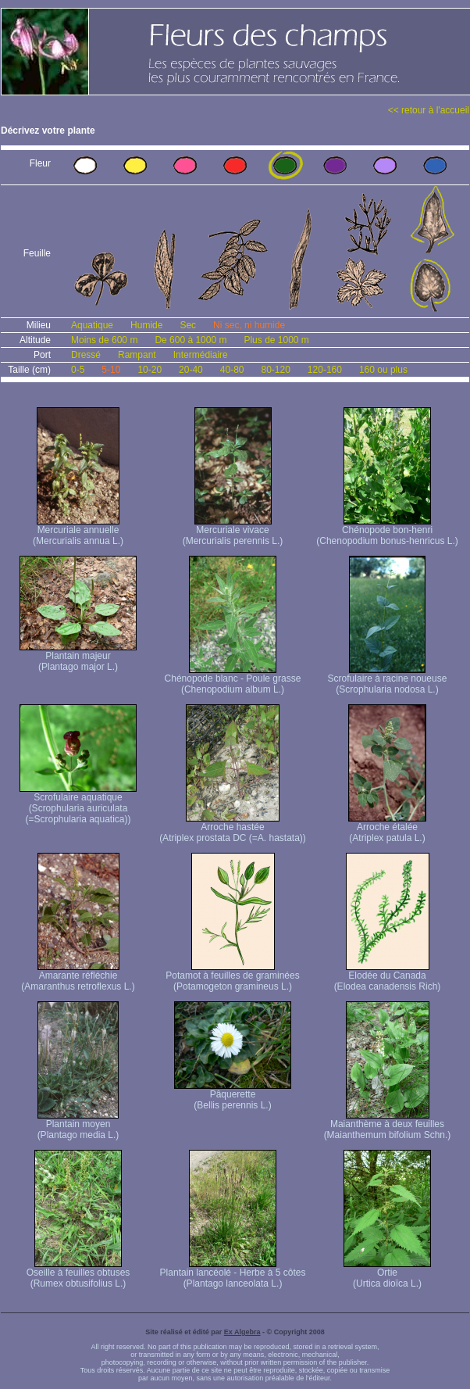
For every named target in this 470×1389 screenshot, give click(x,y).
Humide (146, 325)
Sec (188, 325)
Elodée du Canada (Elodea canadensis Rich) (387, 976)
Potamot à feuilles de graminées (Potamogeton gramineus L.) (232, 976)
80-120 (275, 369)
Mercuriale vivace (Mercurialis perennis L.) (233, 531)
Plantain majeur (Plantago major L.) (78, 657)
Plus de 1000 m (276, 340)
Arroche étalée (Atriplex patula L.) (387, 828)
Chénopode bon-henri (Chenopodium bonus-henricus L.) (387, 531)
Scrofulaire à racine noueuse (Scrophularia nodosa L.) (387, 679)
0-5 (77, 369)
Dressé (86, 354)
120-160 (325, 369)
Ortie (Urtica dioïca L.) (387, 1273)
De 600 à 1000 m (190, 340)
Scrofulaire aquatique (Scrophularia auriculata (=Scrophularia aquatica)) (78, 804)
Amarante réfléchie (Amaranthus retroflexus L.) (77, 976)
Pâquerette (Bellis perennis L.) (232, 1095)
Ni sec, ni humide (249, 325)
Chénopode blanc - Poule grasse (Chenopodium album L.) (233, 679)
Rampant (137, 354)
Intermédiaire (200, 354)
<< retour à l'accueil (428, 110)
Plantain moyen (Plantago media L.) (78, 1125)
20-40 (191, 369)
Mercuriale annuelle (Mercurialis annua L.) (78, 531)
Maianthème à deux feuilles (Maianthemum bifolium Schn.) (387, 1125)
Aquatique (92, 325)
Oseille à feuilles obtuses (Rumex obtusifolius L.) (78, 1273)
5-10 (110, 369)
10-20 (149, 369)
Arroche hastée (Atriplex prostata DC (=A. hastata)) (232, 828)
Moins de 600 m (104, 340)
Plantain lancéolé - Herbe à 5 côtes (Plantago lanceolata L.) (233, 1273)
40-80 (232, 369)
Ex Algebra (242, 1332)
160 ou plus (383, 369)
